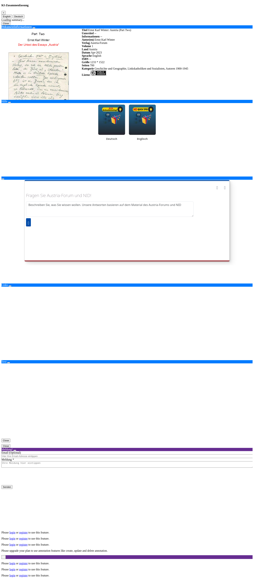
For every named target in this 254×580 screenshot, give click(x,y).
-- (95, 33)
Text (3, 361)
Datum (86, 52)
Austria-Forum (98, 42)
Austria (93, 49)
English (7, 16)
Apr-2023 (96, 52)
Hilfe (4, 101)
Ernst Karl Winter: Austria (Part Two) (109, 30)
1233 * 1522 (97, 62)
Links (4, 285)
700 (92, 65)
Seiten (85, 65)
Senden (7, 488)
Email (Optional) (11, 452)
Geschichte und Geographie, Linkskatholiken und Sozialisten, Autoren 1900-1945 (141, 68)
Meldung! (7, 449)
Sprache (87, 55)
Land (85, 49)
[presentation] (28, 479)
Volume (86, 46)
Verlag (86, 42)
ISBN (85, 58)
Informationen (91, 36)
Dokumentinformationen (16, 26)
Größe (86, 62)
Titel (85, 30)
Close (6, 23)
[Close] (3, 13)
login (12, 532)
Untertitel (88, 33)
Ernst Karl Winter (105, 39)
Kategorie (88, 68)
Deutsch (18, 16)
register (23, 532)
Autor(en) (88, 39)
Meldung (6, 459)
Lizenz (86, 74)
